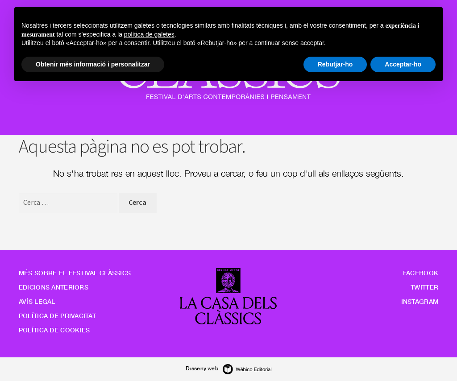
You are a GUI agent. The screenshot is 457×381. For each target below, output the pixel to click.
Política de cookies (54, 330)
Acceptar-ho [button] (403, 64)
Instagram (420, 301)
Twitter (424, 287)
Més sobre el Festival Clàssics (75, 273)
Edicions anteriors (53, 287)
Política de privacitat (57, 315)
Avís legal (37, 301)
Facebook (420, 273)
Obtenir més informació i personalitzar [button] (93, 64)
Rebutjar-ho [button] (335, 64)
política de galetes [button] (149, 34)
